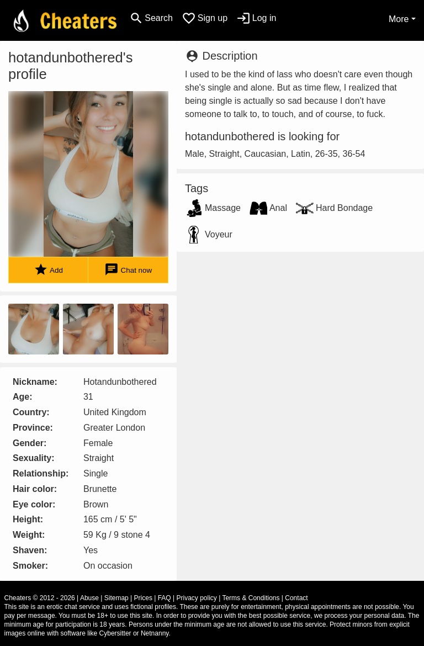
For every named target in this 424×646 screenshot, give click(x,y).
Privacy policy (197, 598)
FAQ (164, 598)
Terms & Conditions (250, 598)
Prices (143, 598)
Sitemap (116, 598)
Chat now (128, 269)
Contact (296, 598)
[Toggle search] (151, 18)
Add (48, 269)
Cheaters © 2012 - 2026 (39, 598)
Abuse (89, 598)
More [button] (399, 19)
